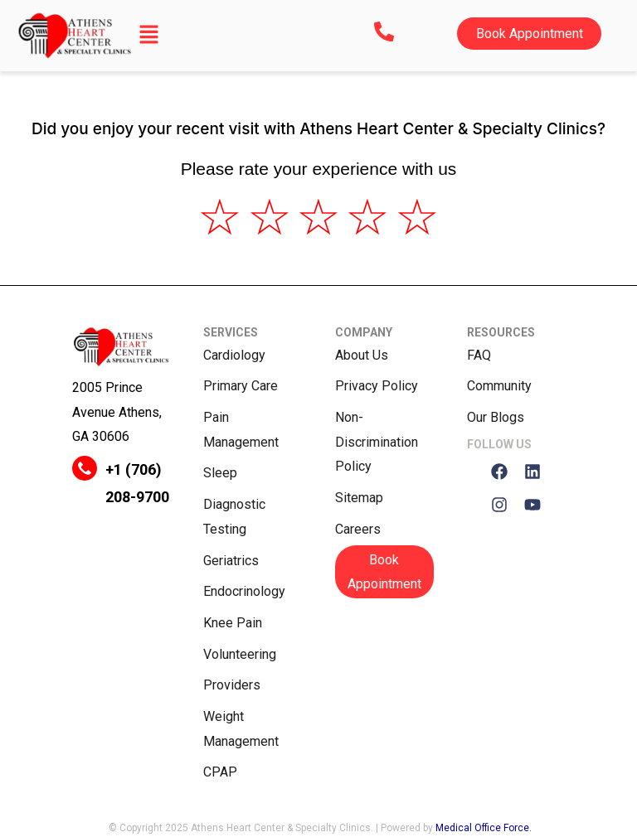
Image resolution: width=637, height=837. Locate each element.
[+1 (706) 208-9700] (84, 468)
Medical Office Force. (483, 828)
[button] (149, 35)
